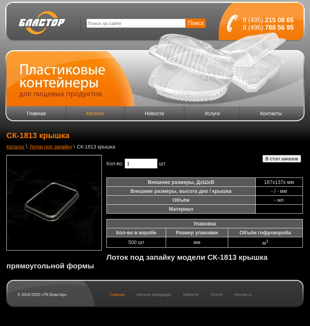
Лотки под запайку (51, 147)
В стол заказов (281, 158)
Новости (154, 113)
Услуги (212, 113)
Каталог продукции (154, 294)
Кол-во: (114, 163)
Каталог (95, 113)
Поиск (196, 23)
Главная (36, 113)
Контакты (270, 113)
